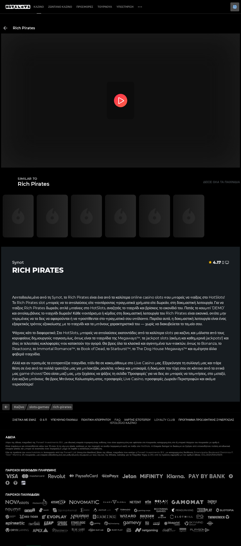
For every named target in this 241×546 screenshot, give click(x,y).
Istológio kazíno (123, 423)
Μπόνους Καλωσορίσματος (81, 379)
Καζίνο (39, 6)
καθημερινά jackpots (204, 338)
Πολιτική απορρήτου (96, 419)
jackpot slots (157, 338)
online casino (142, 297)
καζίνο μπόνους (31, 379)
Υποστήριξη (125, 6)
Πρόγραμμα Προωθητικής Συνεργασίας (206, 419)
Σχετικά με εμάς (24, 419)
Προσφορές (85, 6)
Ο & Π (43, 419)
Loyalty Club (164, 419)
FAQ (117, 419)
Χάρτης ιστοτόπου (137, 419)
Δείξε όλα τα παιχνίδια (221, 182)
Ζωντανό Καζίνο (60, 6)
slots (169, 333)
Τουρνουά (105, 6)
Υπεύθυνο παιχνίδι (64, 419)
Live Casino (144, 363)
